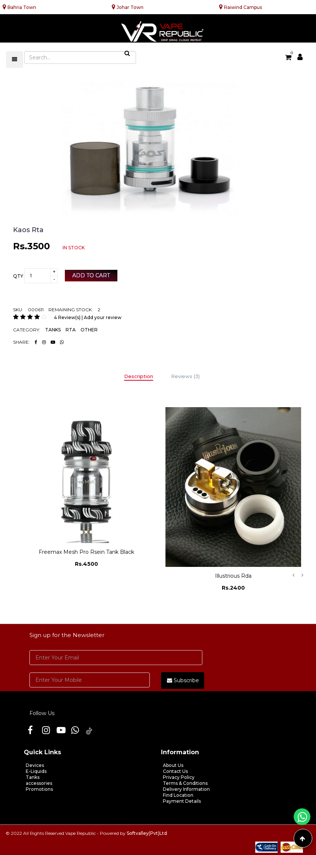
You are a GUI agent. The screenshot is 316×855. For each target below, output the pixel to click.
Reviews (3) (185, 376)
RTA (71, 330)
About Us (173, 765)
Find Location (178, 795)
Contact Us (175, 771)
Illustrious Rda (233, 575)
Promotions (39, 789)
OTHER (89, 330)
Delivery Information (186, 789)
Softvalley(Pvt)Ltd (147, 833)
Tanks (33, 777)
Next (302, 575)
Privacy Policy (179, 777)
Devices (35, 765)
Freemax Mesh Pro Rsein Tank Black (86, 552)
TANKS (53, 330)
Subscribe (183, 680)
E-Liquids (36, 771)
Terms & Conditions (185, 783)
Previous (293, 575)
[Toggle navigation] (14, 59)
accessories (39, 783)
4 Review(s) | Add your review (87, 317)
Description (138, 376)
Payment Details (182, 801)
